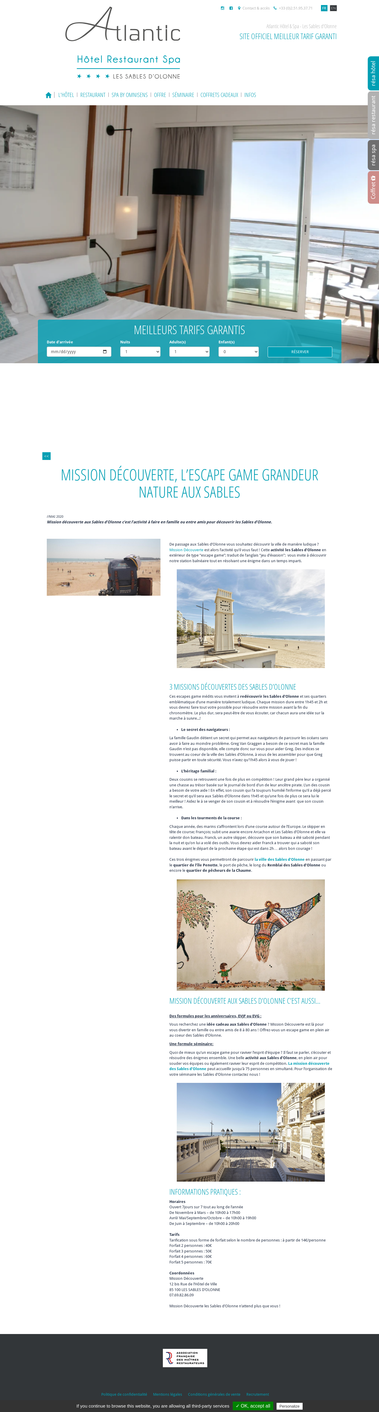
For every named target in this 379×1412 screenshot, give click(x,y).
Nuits (125, 342)
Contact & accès (254, 8)
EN (333, 8)
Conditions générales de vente (214, 1394)
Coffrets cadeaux (219, 95)
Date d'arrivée (60, 342)
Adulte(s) (177, 342)
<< (46, 456)
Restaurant (92, 95)
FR (324, 8)
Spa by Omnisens (130, 95)
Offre (160, 95)
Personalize (290, 1406)
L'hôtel (66, 95)
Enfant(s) (227, 342)
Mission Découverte (186, 550)
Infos (250, 95)
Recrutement (257, 1394)
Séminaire (183, 95)
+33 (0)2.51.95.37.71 (293, 8)
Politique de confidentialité (124, 1394)
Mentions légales (167, 1394)
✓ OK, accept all (253, 1405)
